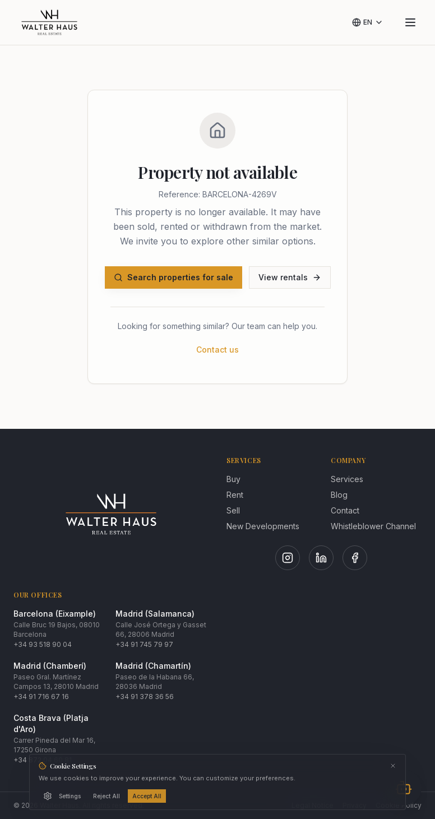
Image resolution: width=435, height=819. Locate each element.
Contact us (217, 349)
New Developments (262, 526)
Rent (234, 494)
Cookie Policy (399, 805)
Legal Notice (312, 805)
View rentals (289, 277)
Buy (233, 479)
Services (347, 479)
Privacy (355, 805)
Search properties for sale (173, 277)
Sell (233, 510)
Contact (345, 510)
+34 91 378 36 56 (144, 696)
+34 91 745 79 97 (144, 644)
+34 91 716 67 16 (41, 696)
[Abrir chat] (403, 787)
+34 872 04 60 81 (42, 760)
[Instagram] (287, 557)
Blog (339, 494)
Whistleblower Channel (373, 526)
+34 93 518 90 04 (42, 644)
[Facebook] (355, 557)
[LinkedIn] (321, 557)
